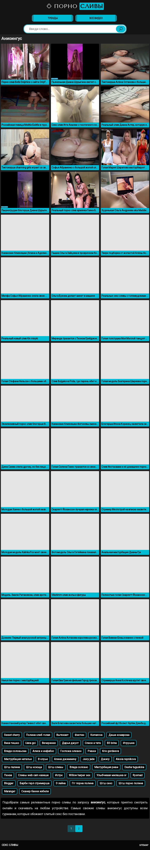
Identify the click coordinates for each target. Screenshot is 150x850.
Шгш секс (106, 783)
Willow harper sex (79, 775)
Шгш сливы (55, 767)
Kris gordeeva (110, 751)
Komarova (96, 735)
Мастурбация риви (106, 767)
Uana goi (30, 743)
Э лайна (61, 783)
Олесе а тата (93, 743)
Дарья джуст (70, 743)
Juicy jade (89, 759)
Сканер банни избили (35, 791)
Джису (105, 759)
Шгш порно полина (131, 783)
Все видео (96, 18)
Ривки (92, 751)
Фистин (79, 735)
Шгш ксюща (34, 767)
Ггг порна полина (82, 783)
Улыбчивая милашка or (111, 775)
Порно (75, 6)
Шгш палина (12, 767)
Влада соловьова (15, 751)
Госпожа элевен (70, 751)
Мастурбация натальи (18, 759)
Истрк (59, 775)
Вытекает (62, 735)
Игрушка (128, 743)
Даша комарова (119, 735)
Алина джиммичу (65, 759)
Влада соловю (78, 767)
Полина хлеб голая (38, 735)
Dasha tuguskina (134, 767)
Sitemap (143, 845)
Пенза (8, 775)
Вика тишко (11, 743)
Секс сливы (10, 845)
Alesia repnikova (126, 759)
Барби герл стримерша (34, 783)
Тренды (53, 18)
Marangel (9, 791)
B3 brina (112, 743)
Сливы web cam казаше (33, 775)
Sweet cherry (12, 735)
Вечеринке (49, 743)
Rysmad (137, 775)
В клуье (43, 759)
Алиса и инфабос (43, 751)
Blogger (8, 783)
